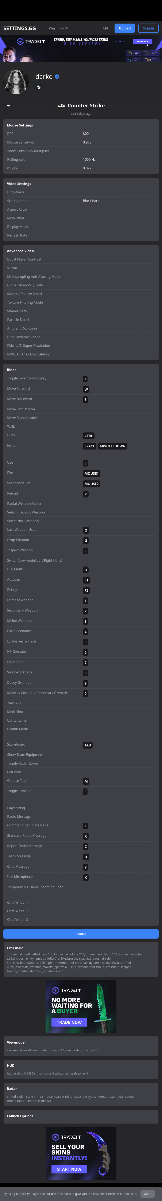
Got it (147, 1194)
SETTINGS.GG (19, 28)
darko (47, 76)
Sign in (148, 28)
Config (81, 934)
